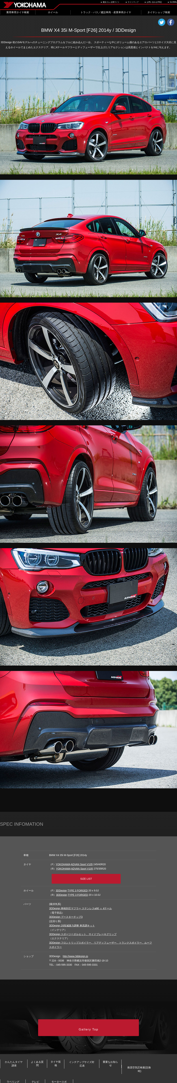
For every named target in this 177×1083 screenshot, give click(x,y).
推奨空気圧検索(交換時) (26, 1067)
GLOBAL (173, 2)
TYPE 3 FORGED (78, 887)
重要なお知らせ (160, 1056)
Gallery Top (88, 1023)
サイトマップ (133, 2)
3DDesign (61, 887)
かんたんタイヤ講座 (19, 1056)
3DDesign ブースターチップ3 (66, 913)
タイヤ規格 (82, 1056)
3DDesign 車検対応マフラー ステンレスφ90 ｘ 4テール (80, 905)
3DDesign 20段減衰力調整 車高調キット (72, 922)
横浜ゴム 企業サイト (111, 2)
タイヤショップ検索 (158, 12)
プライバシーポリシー (61, 1079)
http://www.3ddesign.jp (75, 953)
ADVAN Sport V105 (82, 864)
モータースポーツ (153, 1067)
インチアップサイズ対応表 (119, 1056)
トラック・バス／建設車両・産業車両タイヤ (106, 12)
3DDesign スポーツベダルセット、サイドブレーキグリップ (82, 931)
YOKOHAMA (63, 864)
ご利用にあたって (82, 1079)
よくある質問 (53, 1056)
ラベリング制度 (74, 1067)
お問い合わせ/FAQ (154, 2)
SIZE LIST (90, 876)
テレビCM (113, 1067)
